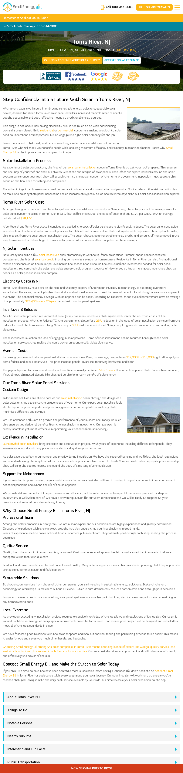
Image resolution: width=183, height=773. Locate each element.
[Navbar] (177, 7)
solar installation (71, 398)
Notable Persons (19, 723)
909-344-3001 (122, 7)
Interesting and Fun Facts (26, 749)
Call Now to (72, 60)
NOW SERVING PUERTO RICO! (91, 768)
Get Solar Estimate (121, 60)
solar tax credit (44, 259)
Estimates (154, 7)
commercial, (65, 130)
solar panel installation (82, 167)
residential (47, 130)
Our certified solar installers (21, 444)
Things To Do (17, 710)
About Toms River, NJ (23, 697)
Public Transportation (23, 762)
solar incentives (49, 255)
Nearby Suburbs (19, 736)
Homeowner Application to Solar (25, 18)
